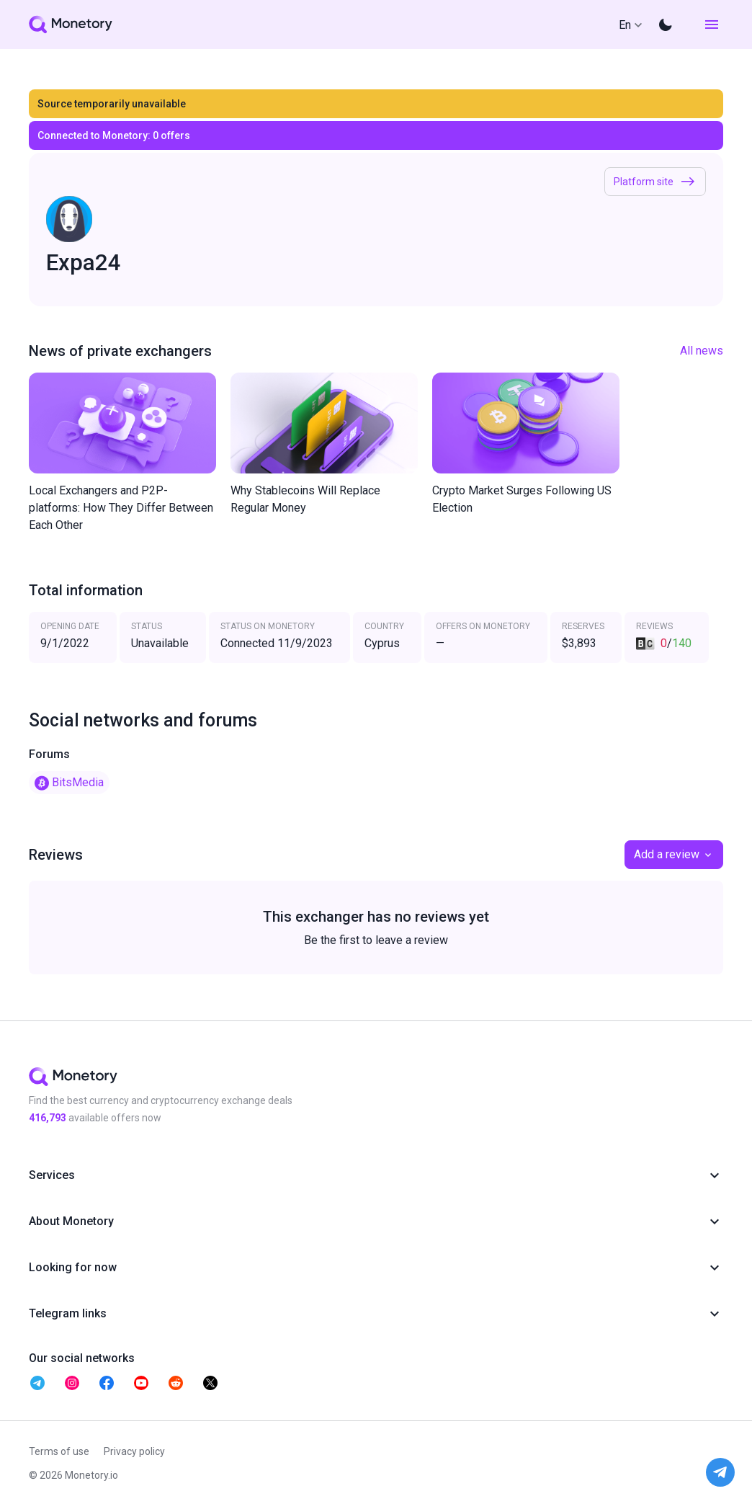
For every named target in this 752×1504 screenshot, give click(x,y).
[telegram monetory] (37, 1383)
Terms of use (59, 1451)
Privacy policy (134, 1451)
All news (701, 350)
